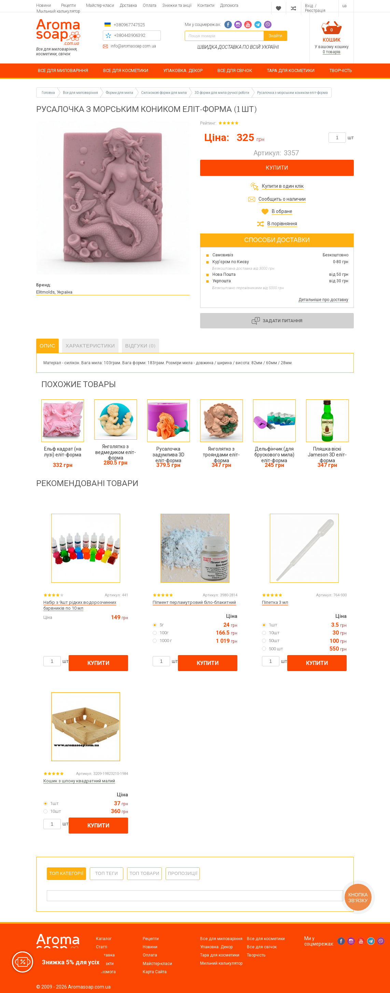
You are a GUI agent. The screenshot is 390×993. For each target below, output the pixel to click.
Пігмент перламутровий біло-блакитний (194, 602)
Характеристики (90, 346)
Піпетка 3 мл (275, 602)
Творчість (256, 955)
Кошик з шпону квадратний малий (79, 780)
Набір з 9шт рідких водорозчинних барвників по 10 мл (79, 605)
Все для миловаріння (221, 938)
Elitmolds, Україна (54, 292)
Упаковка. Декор (216, 947)
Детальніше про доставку (323, 299)
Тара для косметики (219, 955)
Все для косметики (266, 938)
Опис (47, 346)
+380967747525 (129, 25)
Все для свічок (262, 947)
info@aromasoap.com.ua (133, 46)
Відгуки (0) (140, 346)
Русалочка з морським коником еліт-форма (292, 93)
